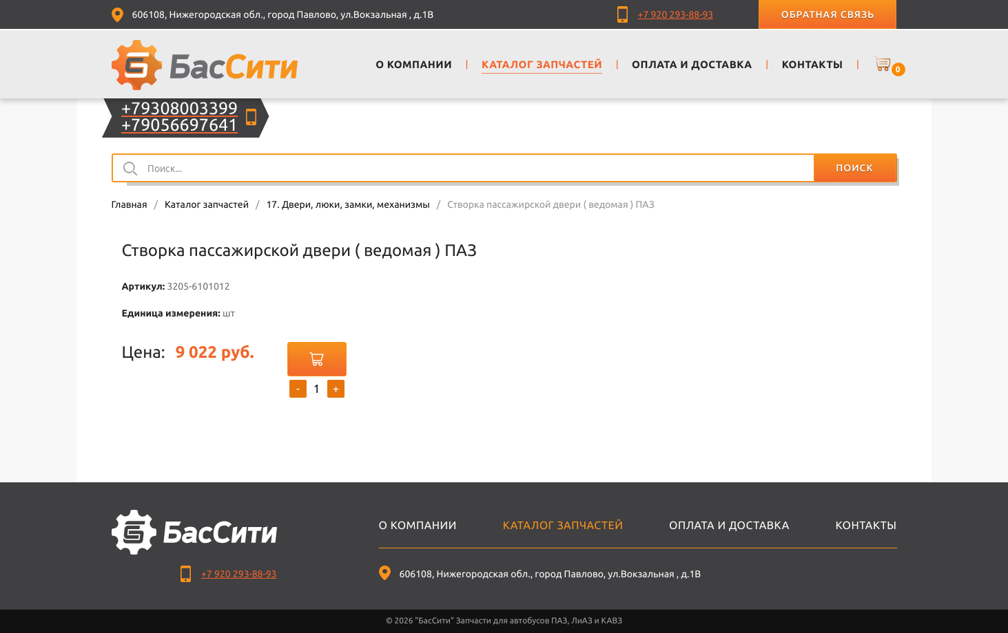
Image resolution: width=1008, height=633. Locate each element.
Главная (129, 204)
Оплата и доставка (729, 525)
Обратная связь (827, 14)
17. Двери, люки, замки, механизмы (347, 204)
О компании (418, 525)
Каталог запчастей (207, 204)
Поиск (854, 167)
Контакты (866, 525)
